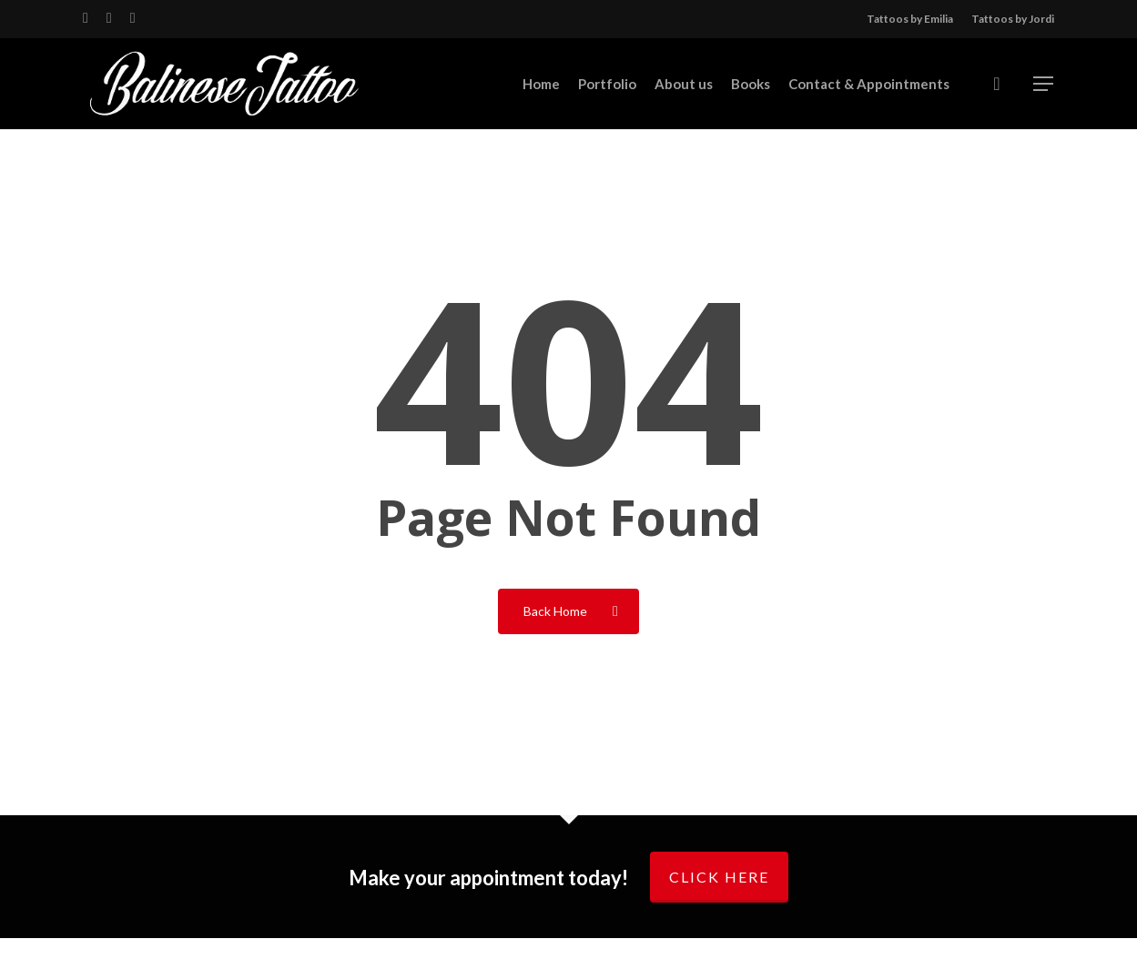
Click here (719, 876)
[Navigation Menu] (1044, 84)
